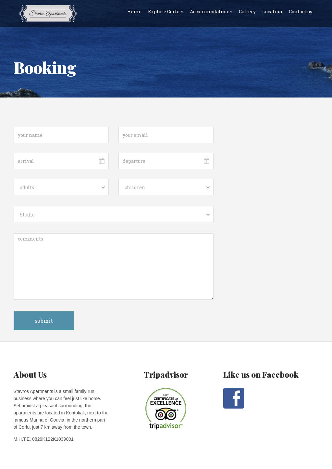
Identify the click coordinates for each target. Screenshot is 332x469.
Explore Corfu (163, 11)
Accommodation (209, 11)
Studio (27, 215)
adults (27, 187)
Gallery (247, 11)
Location (272, 11)
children (135, 187)
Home (134, 11)
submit (44, 320)
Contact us (300, 11)
